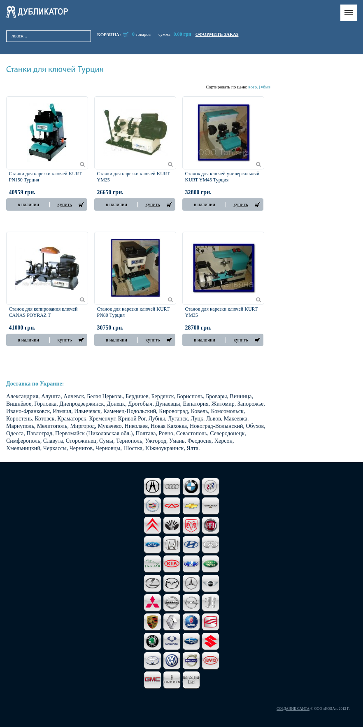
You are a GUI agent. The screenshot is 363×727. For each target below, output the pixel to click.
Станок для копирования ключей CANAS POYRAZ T (43, 312)
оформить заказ (217, 34)
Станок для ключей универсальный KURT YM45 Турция (222, 177)
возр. (253, 86)
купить (64, 204)
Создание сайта (293, 708)
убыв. (266, 86)
